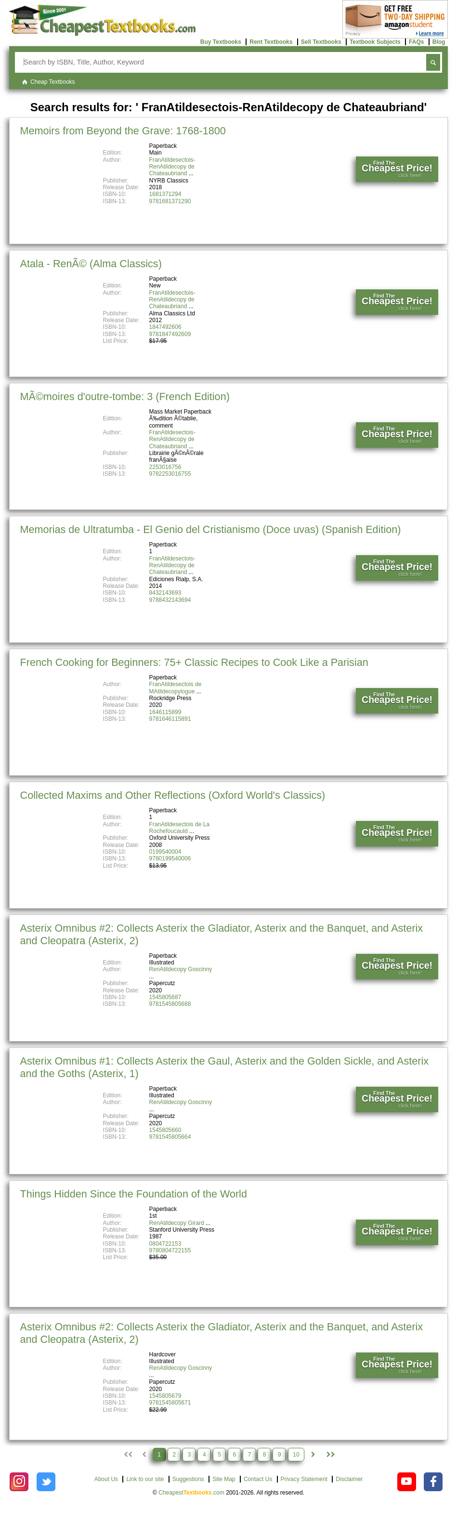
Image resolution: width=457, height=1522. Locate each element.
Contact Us (258, 1479)
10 (296, 1454)
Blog (438, 42)
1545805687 (165, 997)
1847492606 (165, 327)
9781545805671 (170, 1402)
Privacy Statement (304, 1479)
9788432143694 (170, 600)
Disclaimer (349, 1479)
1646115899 (165, 712)
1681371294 (165, 194)
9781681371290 (170, 201)
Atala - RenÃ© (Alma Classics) (91, 264)
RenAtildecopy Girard (176, 1223)
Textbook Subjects (375, 42)
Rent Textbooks (270, 42)
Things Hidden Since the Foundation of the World (133, 1194)
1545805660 (165, 1130)
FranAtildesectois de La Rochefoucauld (179, 827)
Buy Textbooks (220, 42)
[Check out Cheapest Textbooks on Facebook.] (433, 1481)
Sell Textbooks (321, 42)
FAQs (416, 42)
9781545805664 (170, 1136)
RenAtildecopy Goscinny (180, 969)
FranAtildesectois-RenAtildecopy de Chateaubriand (172, 166)
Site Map (223, 1479)
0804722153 (165, 1243)
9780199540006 (170, 858)
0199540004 (165, 851)
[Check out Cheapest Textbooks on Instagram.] (19, 1481)
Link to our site (145, 1479)
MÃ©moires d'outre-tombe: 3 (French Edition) (125, 396)
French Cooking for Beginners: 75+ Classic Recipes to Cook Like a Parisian (194, 662)
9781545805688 (170, 1004)
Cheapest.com (191, 1492)
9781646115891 (170, 718)
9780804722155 (170, 1250)
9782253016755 (170, 473)
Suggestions (188, 1479)
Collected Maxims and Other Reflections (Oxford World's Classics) (173, 795)
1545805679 (165, 1395)
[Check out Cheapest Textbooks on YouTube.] (406, 1481)
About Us (106, 1479)
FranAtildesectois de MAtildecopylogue (175, 687)
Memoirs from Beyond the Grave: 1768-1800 (123, 131)
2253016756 (165, 467)
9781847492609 (170, 334)
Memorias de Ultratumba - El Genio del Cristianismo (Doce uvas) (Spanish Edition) (210, 529)
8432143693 (165, 592)
